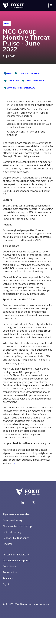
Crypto (6, 584)
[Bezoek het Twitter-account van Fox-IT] (34, 502)
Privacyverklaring (12, 520)
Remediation (10, 572)
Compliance (9, 566)
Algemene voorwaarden (16, 514)
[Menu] (50, 5)
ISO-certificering (12, 532)
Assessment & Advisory (16, 554)
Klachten (8, 544)
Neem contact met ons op (17, 526)
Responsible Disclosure (16, 538)
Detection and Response (16, 560)
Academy (8, 578)
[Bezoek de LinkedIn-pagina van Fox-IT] (22, 502)
